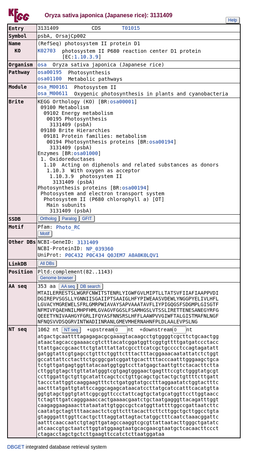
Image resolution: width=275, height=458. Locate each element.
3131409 (87, 243)
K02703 (47, 51)
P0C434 (95, 256)
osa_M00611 (53, 94)
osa (42, 65)
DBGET (15, 448)
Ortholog (48, 219)
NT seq (71, 330)
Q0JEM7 (116, 256)
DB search (90, 287)
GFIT (87, 219)
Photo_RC (68, 228)
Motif (44, 234)
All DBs (47, 264)
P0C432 (74, 256)
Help (232, 20)
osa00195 (50, 73)
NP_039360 (100, 249)
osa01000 (86, 154)
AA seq (68, 287)
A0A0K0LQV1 (144, 256)
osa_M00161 (53, 87)
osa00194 (161, 142)
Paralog (69, 219)
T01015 (131, 28)
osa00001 (122, 102)
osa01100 (50, 79)
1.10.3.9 (86, 57)
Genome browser (56, 278)
